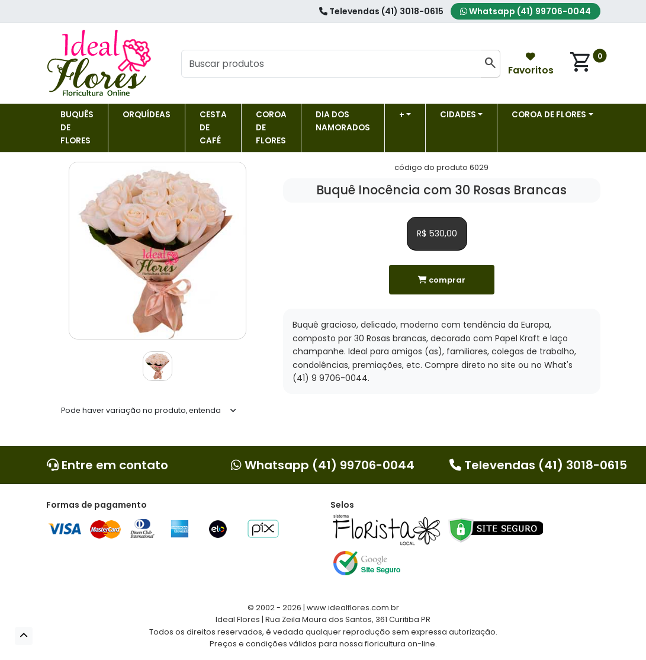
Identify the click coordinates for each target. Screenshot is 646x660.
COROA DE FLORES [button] (549, 114)
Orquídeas (147, 114)
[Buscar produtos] (331, 64)
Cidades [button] (458, 114)
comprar (441, 280)
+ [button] (401, 114)
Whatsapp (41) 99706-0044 (525, 11)
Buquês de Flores (77, 127)
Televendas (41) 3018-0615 (381, 11)
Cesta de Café (213, 127)
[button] (24, 636)
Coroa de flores (271, 127)
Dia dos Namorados (343, 121)
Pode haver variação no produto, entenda (141, 410)
